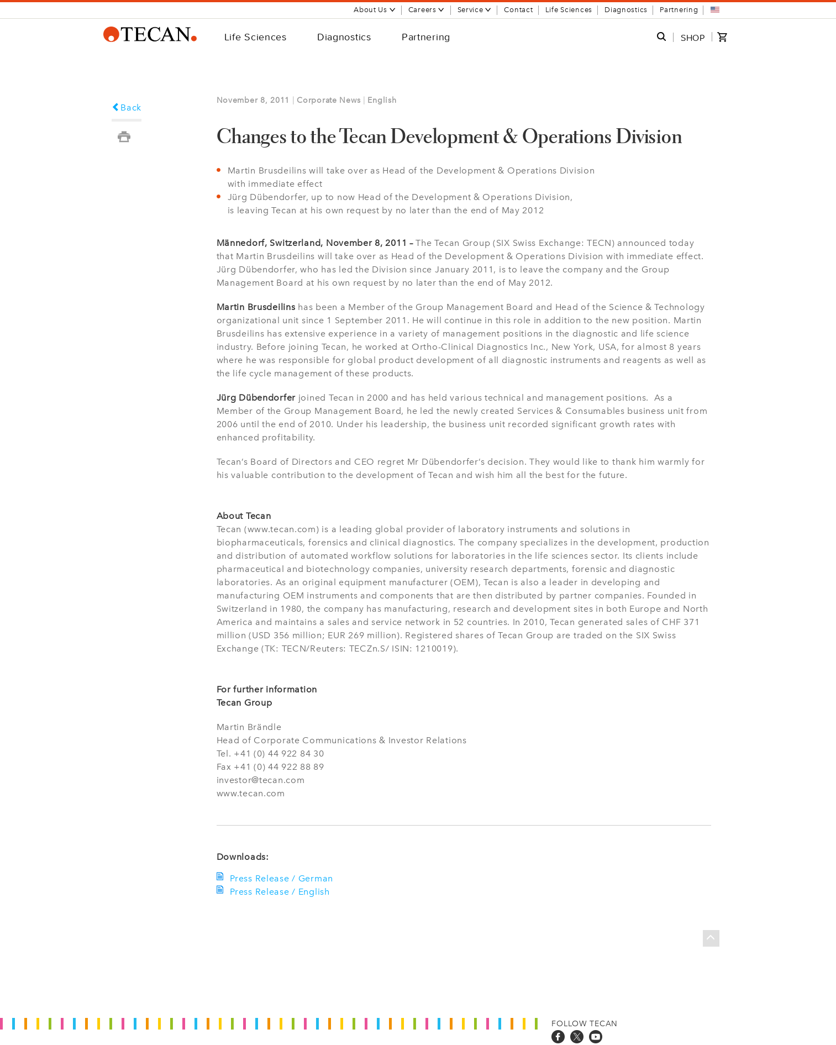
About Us (375, 10)
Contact (518, 10)
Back (127, 107)
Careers (426, 10)
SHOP (693, 37)
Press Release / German (281, 878)
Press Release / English (279, 891)
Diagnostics (626, 10)
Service (475, 10)
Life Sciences (568, 10)
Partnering (679, 10)
